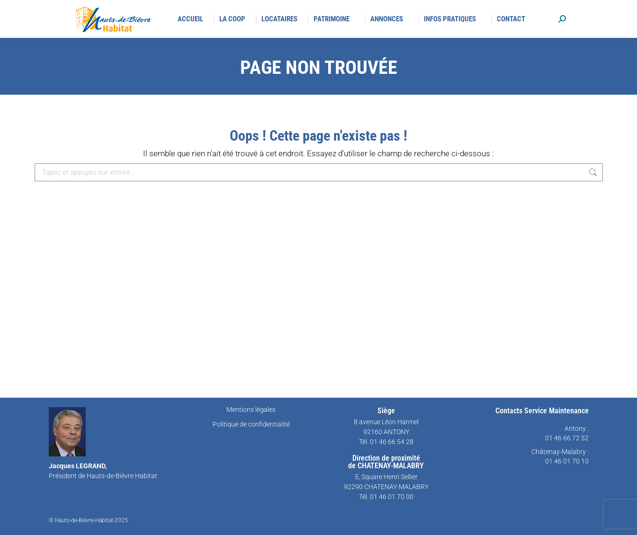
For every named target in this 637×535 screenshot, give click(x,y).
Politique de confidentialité (251, 424)
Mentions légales (251, 409)
